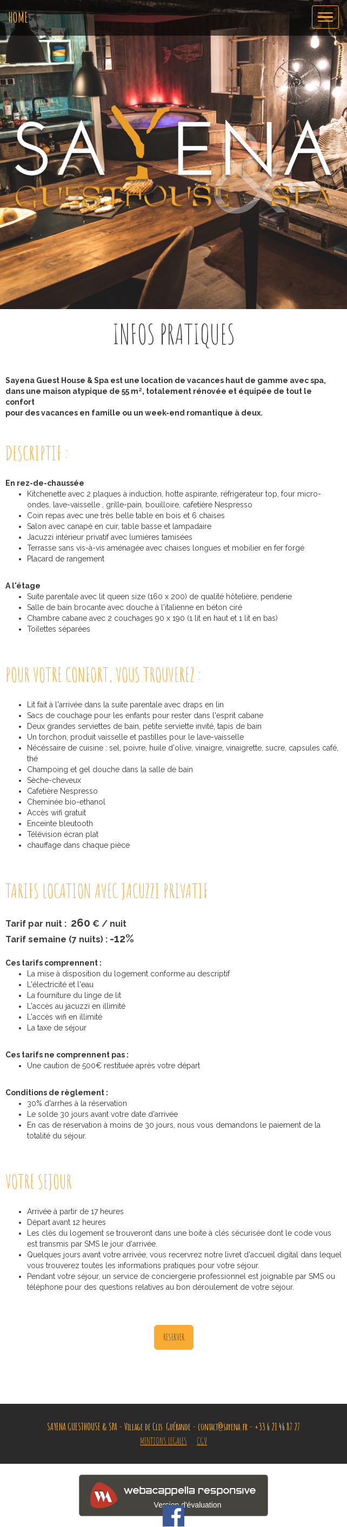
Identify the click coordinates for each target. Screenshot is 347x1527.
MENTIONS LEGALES (163, 1440)
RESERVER (173, 1337)
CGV (202, 1440)
